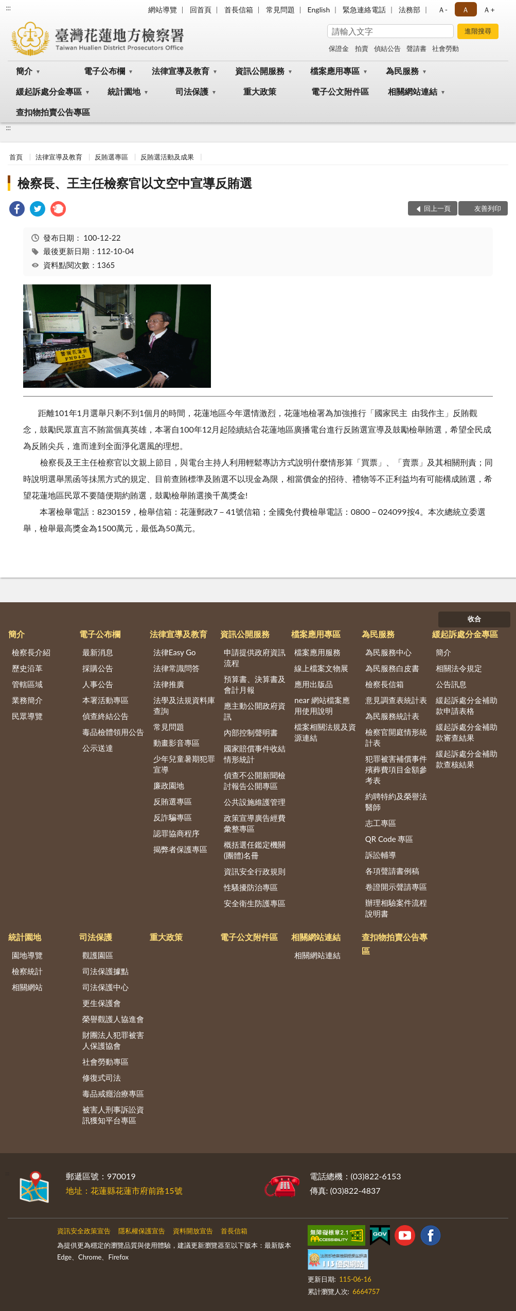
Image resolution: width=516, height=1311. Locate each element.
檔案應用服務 (317, 652)
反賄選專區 (111, 157)
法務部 (409, 9)
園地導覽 (27, 955)
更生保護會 (101, 1003)
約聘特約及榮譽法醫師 (396, 802)
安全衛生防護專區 (255, 903)
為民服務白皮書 (392, 668)
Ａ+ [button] (488, 9)
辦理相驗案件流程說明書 (396, 908)
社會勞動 (445, 48)
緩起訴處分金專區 (49, 91)
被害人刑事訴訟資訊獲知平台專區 (113, 1115)
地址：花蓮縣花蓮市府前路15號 (124, 1190)
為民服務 (402, 71)
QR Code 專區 (389, 838)
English (319, 9)
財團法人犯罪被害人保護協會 (113, 1040)
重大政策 (259, 91)
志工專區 (380, 823)
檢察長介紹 (31, 652)
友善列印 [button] (487, 208)
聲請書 (416, 48)
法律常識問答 (176, 668)
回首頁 (200, 9)
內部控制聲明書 (251, 732)
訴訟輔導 (380, 854)
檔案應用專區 (335, 71)
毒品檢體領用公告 (113, 732)
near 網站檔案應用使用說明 (322, 705)
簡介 (24, 71)
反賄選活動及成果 (167, 157)
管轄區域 (27, 684)
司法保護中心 (105, 987)
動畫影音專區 (176, 742)
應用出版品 (313, 684)
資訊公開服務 (259, 71)
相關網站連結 (412, 91)
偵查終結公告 (105, 716)
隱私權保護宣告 (141, 1231)
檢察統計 (27, 971)
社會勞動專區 (105, 1061)
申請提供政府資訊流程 (255, 658)
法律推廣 (168, 684)
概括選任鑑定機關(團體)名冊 (255, 850)
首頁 (16, 157)
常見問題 (280, 9)
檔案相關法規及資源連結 (325, 732)
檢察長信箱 (384, 684)
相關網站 (27, 987)
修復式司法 (101, 1077)
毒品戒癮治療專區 (113, 1093)
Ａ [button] (465, 9)
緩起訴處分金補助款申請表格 (466, 705)
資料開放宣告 (193, 1231)
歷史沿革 (27, 668)
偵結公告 (387, 48)
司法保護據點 (105, 971)
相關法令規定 (459, 668)
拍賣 (361, 48)
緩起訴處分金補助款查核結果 (466, 759)
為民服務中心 (388, 652)
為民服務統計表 (392, 716)
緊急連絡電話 (364, 9)
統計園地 (124, 91)
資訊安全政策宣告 (84, 1231)
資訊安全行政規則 (255, 871)
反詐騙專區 (172, 817)
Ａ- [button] (443, 9)
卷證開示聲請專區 (396, 886)
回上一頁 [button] (437, 208)
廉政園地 (168, 785)
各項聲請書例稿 (392, 870)
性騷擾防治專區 (251, 887)
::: (8, 8)
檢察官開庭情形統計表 (396, 737)
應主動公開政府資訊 (255, 711)
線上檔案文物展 (321, 668)
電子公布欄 (104, 71)
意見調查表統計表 (396, 700)
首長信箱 (238, 9)
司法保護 (191, 91)
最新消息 (97, 652)
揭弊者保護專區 (180, 849)
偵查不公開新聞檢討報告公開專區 (255, 780)
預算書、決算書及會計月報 (255, 684)
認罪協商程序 (176, 833)
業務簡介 (27, 700)
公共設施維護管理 (255, 801)
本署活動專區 (105, 700)
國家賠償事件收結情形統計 (255, 754)
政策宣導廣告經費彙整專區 (255, 823)
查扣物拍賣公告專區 (53, 112)
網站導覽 (162, 9)
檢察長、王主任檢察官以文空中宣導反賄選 (134, 182)
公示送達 (97, 747)
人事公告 (97, 684)
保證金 (339, 48)
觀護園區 (97, 955)
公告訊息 (451, 684)
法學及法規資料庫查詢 (184, 705)
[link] (17, 210)
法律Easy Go (174, 652)
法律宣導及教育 (180, 71)
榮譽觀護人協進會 (113, 1018)
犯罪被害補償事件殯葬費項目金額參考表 (396, 769)
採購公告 (97, 668)
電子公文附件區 (340, 91)
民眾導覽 (27, 716)
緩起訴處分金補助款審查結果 (466, 732)
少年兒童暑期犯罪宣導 (184, 764)
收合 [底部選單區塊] (474, 619)
